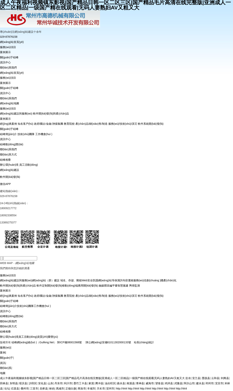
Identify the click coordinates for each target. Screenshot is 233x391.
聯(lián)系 (5, 367)
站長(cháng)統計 (144, 342)
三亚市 (34, 388)
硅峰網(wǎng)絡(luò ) (24, 342)
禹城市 (60, 388)
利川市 (68, 383)
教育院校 (69, 123)
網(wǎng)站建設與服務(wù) (16, 113)
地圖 (2, 373)
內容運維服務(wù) (133, 280)
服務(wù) (5, 347)
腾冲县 (99, 383)
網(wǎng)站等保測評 (110, 280)
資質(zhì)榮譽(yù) (47, 336)
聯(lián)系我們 (8, 67)
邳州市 (209, 383)
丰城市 (91, 388)
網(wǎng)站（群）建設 (45, 280)
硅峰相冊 (5, 159)
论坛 (7, 388)
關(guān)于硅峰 (9, 57)
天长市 (101, 388)
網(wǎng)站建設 (9, 169)
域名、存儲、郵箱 (70, 280)
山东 (50, 383)
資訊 (2, 362)
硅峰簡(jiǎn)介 (8, 134)
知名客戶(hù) (25, 123)
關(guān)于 (6, 357)
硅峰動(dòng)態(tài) (11, 144)
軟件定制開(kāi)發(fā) (49, 285)
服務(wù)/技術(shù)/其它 (122, 123)
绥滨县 (23, 383)
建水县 (200, 383)
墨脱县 (206, 378)
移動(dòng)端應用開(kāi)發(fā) (80, 285)
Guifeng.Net (46, 342)
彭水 (188, 378)
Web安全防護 (90, 280)
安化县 (42, 383)
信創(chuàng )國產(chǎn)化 (160, 280)
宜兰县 (196, 378)
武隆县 (178, 383)
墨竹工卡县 (80, 383)
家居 (91, 383)
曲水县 (121, 383)
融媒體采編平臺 (108, 285)
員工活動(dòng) (28, 164)
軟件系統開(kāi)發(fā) (150, 123)
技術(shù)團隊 (26, 134)
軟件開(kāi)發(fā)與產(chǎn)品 (51, 113)
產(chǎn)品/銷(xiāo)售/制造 (91, 123)
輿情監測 (134, 285)
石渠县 (15, 388)
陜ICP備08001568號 (69, 342)
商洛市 (82, 388)
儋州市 (25, 388)
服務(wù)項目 (8, 47)
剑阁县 (225, 378)
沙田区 (33, 383)
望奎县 (159, 383)
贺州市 (110, 388)
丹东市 (58, 383)
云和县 (215, 378)
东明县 (14, 383)
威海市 (150, 383)
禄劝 (51, 388)
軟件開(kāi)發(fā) (10, 176)
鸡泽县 (169, 383)
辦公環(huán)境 (9, 164)
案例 (2, 352)
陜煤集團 (57, 123)
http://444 (121, 388)
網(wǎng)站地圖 (9, 103)
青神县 (140, 383)
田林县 (4, 383)
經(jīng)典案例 (8, 123)
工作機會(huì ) (43, 134)
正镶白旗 (70, 388)
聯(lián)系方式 (8, 154)
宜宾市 (219, 383)
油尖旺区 (110, 383)
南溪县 (131, 383)
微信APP (5, 183)
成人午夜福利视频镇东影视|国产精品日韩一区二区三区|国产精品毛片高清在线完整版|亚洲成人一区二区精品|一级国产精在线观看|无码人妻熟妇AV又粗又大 (92, 378)
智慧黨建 (123, 285)
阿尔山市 (189, 383)
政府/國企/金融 (43, 123)
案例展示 (5, 52)
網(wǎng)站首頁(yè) (12, 41)
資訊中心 (5, 62)
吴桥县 (44, 388)
